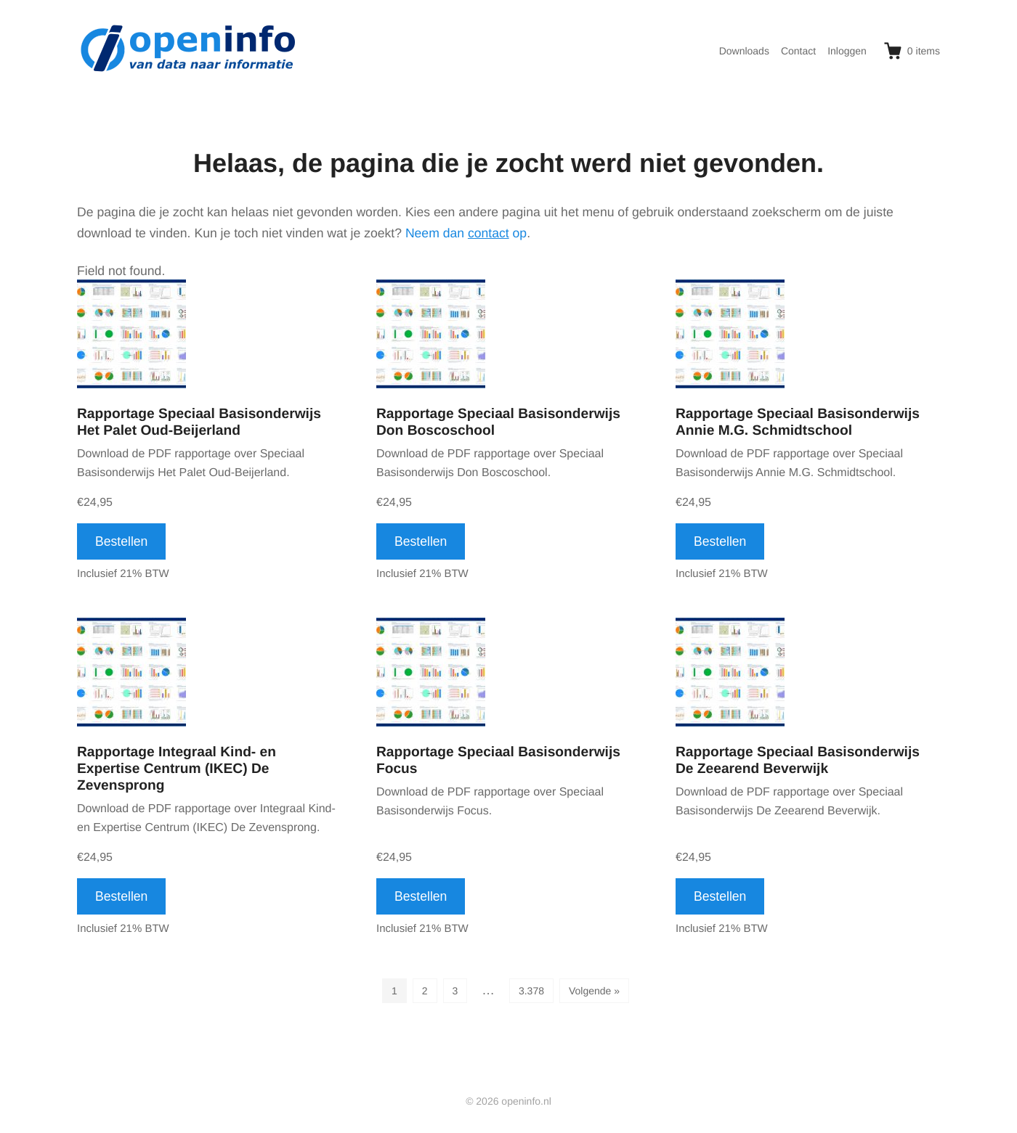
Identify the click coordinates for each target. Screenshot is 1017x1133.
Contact (798, 51)
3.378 (531, 991)
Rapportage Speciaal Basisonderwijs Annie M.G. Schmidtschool (798, 422)
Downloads (744, 51)
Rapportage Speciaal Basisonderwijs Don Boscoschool (498, 422)
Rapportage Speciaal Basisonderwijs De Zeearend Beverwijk (798, 761)
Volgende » (594, 991)
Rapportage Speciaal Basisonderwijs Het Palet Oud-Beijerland (199, 422)
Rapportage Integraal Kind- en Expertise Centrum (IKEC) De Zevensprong (176, 769)
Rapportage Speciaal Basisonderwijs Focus (498, 761)
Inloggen (847, 51)
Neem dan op (466, 233)
